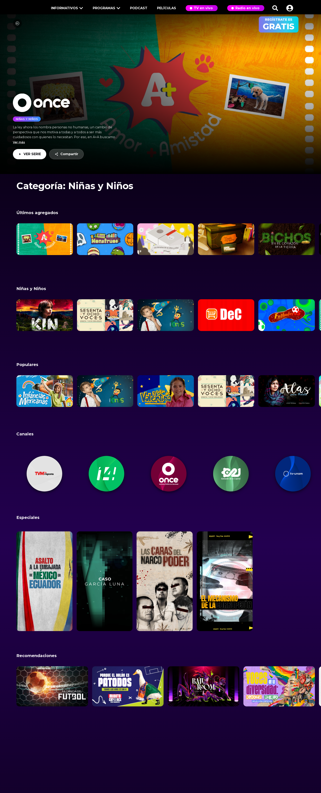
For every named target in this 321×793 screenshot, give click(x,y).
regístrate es (278, 24)
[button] (289, 8)
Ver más (19, 144)
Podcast (138, 8)
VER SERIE (29, 156)
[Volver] (17, 25)
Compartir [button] (66, 154)
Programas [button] (106, 8)
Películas (166, 8)
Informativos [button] (66, 8)
